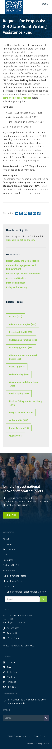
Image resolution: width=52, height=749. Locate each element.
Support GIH (9, 570)
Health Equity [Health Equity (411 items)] (19, 393)
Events (6, 554)
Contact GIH (9, 586)
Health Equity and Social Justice (22, 261)
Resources (8, 560)
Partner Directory (37, 592)
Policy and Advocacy (16, 287)
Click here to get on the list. (20, 240)
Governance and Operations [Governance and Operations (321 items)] (23, 384)
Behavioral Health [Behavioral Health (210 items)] (21, 332)
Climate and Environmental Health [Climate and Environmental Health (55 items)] (23, 357)
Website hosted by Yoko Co (38, 744)
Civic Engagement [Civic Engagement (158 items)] (21, 347)
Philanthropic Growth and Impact (23, 273)
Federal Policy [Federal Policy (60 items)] (19, 374)
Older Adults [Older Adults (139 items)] (18, 420)
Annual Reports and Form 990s (18, 645)
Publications (9, 549)
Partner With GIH (11, 565)
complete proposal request (17, 98)
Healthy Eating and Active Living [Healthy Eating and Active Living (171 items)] (25, 403)
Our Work (7, 544)
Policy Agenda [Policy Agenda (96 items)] (19, 428)
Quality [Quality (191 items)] (15, 436)
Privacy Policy (39, 736)
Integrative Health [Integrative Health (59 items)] (21, 412)
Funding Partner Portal (14, 576)
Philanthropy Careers (13, 581)
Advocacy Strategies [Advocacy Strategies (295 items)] (22, 324)
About (6, 539)
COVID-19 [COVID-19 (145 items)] (17, 367)
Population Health (15, 282)
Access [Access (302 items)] (15, 316)
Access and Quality (16, 278)
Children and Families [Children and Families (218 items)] (23, 340)
